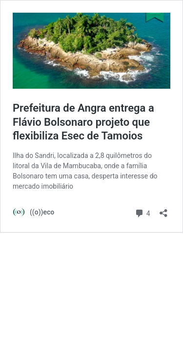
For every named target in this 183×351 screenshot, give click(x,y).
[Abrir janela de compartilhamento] (163, 209)
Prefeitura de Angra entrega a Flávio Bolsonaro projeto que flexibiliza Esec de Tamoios (83, 122)
